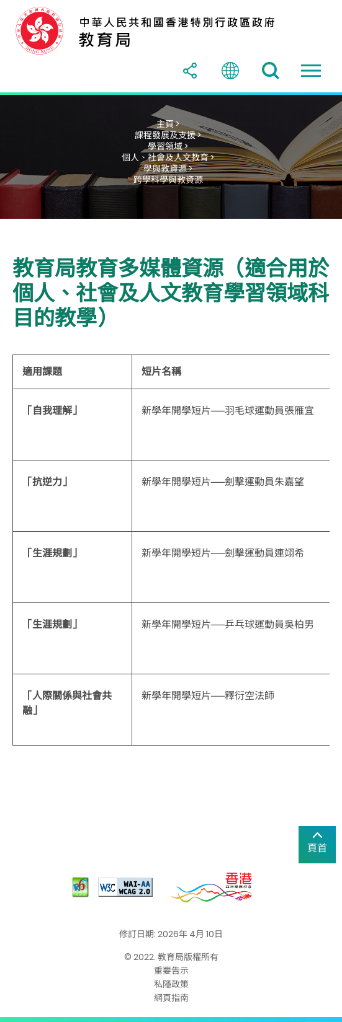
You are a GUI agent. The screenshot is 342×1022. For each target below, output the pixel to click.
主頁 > (167, 124)
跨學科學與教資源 (168, 179)
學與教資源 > (167, 168)
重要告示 (171, 970)
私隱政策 (171, 984)
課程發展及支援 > (168, 135)
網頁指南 (171, 998)
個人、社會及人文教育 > (168, 157)
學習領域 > (168, 146)
